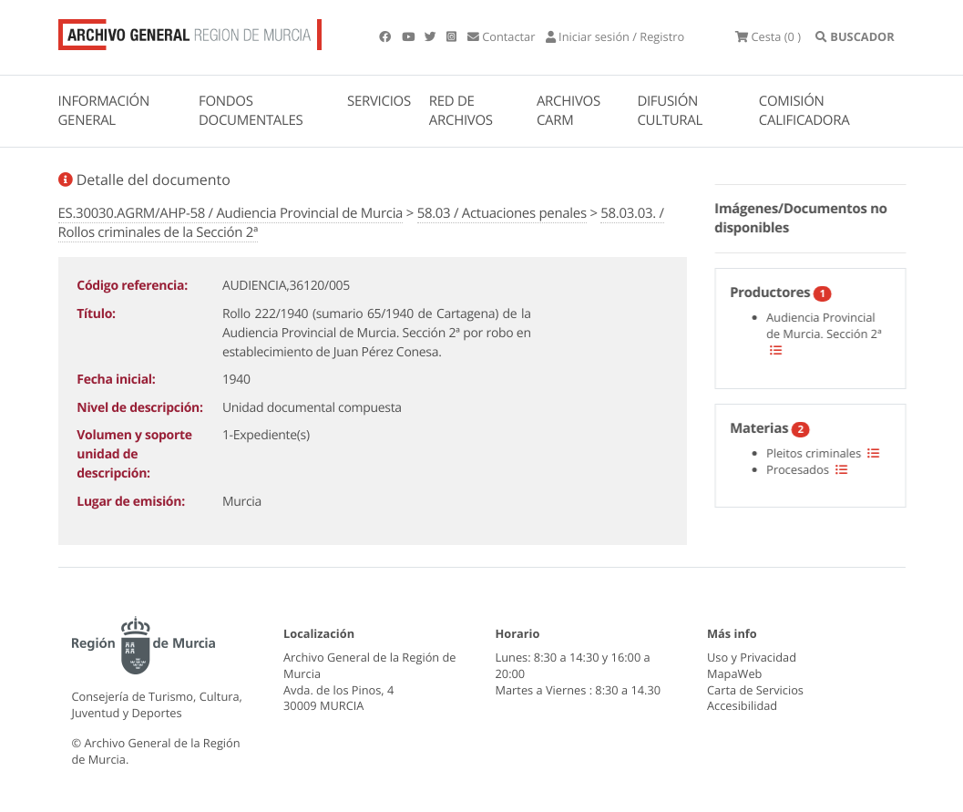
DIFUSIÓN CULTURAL (669, 110)
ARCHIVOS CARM (568, 110)
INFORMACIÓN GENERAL (103, 110)
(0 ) (768, 36)
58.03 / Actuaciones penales (502, 213)
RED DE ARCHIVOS (461, 110)
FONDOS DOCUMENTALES (251, 110)
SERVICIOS (379, 101)
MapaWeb (734, 673)
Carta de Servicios (755, 690)
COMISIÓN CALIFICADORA (804, 110)
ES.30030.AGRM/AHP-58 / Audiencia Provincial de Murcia (231, 213)
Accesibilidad (742, 705)
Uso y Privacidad (751, 657)
